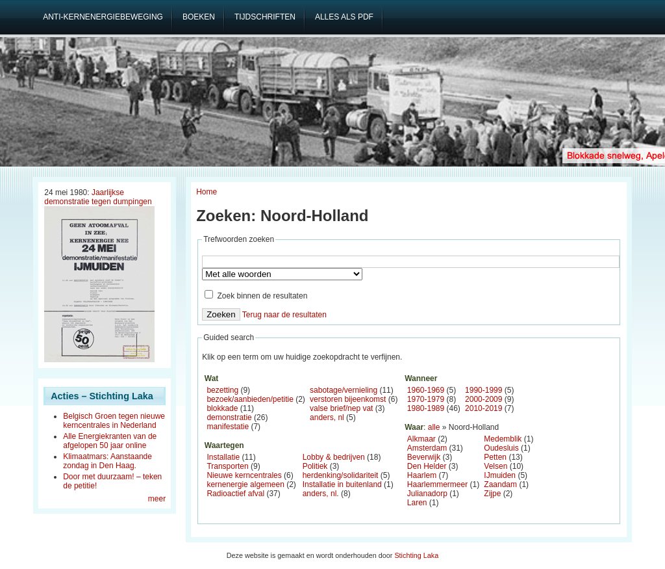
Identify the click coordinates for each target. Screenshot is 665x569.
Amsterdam (427, 448)
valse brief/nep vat (341, 408)
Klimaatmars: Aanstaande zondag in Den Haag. (107, 461)
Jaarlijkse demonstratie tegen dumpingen (97, 197)
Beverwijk (423, 457)
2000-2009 (483, 399)
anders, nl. (321, 493)
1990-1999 (483, 390)
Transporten (227, 466)
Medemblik (502, 438)
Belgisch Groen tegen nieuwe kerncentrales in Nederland (114, 421)
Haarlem (421, 475)
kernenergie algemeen (245, 484)
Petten (495, 457)
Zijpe (492, 493)
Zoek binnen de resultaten (256, 295)
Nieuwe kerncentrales (244, 475)
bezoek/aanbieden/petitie (250, 399)
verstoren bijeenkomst (348, 399)
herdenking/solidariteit (341, 475)
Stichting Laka (416, 555)
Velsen (495, 466)
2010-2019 (483, 408)
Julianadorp (427, 493)
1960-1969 (425, 390)
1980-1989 (425, 408)
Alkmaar (421, 438)
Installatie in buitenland (342, 484)
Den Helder (427, 466)
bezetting (222, 390)
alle (434, 427)
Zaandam (500, 484)
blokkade (222, 408)
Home (206, 191)
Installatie (223, 457)
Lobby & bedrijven (334, 457)
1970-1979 (425, 399)
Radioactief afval (235, 493)
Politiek (315, 466)
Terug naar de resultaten (284, 314)
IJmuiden (500, 475)
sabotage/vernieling (343, 390)
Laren (417, 502)
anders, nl (327, 417)
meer (157, 498)
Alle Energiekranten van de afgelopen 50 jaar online (110, 441)
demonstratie (229, 417)
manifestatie (228, 426)
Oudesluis (501, 448)
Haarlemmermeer (437, 484)
